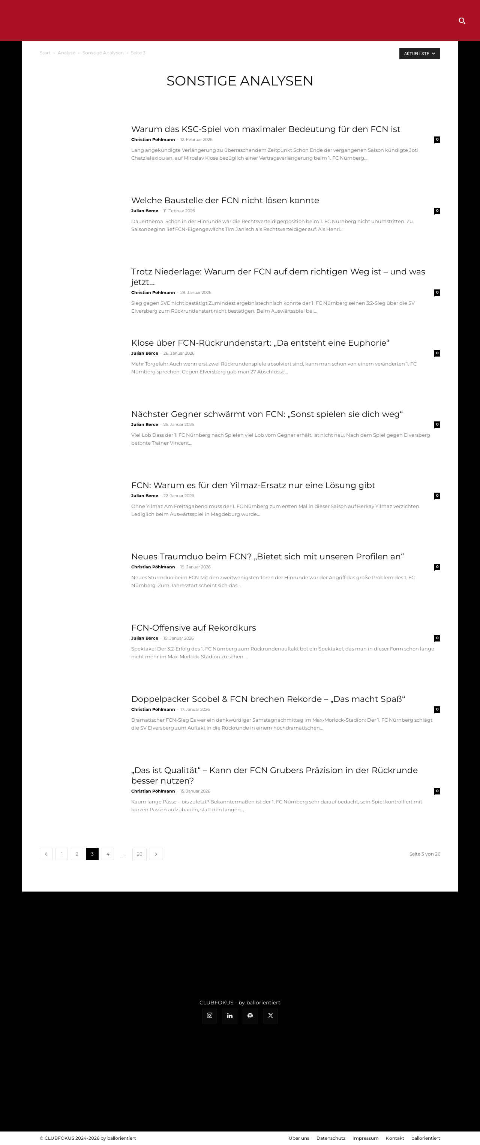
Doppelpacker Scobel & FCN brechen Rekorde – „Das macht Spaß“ (268, 699)
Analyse (66, 52)
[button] (462, 21)
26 (139, 854)
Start (45, 52)
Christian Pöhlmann (153, 139)
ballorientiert (425, 1138)
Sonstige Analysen (103, 52)
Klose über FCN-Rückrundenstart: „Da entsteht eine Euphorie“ (260, 343)
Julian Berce (144, 210)
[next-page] (156, 854)
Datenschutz (330, 1138)
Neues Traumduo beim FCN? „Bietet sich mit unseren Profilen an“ (267, 557)
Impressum (365, 1138)
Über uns (299, 1138)
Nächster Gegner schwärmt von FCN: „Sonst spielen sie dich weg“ (267, 414)
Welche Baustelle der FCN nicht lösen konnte (225, 200)
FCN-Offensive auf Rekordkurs (193, 628)
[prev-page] (46, 854)
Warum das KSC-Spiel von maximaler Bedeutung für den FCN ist (265, 129)
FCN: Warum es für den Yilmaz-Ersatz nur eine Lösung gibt (253, 485)
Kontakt (395, 1138)
